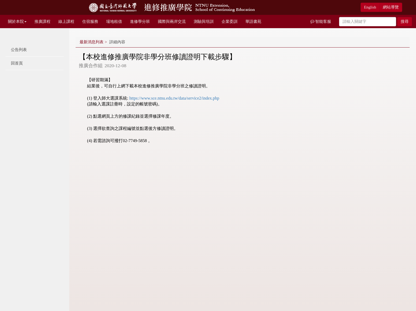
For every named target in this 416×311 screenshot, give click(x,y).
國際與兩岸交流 (172, 21)
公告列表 (19, 50)
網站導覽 (391, 7)
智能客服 (320, 21)
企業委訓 (229, 21)
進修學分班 (140, 21)
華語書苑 (253, 21)
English (370, 7)
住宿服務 (90, 21)
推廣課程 (42, 21)
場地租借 (114, 21)
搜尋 (405, 21)
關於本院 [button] (17, 21)
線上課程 (66, 21)
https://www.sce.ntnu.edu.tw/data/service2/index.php (174, 98)
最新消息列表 (91, 42)
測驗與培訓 (204, 21)
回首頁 (17, 63)
